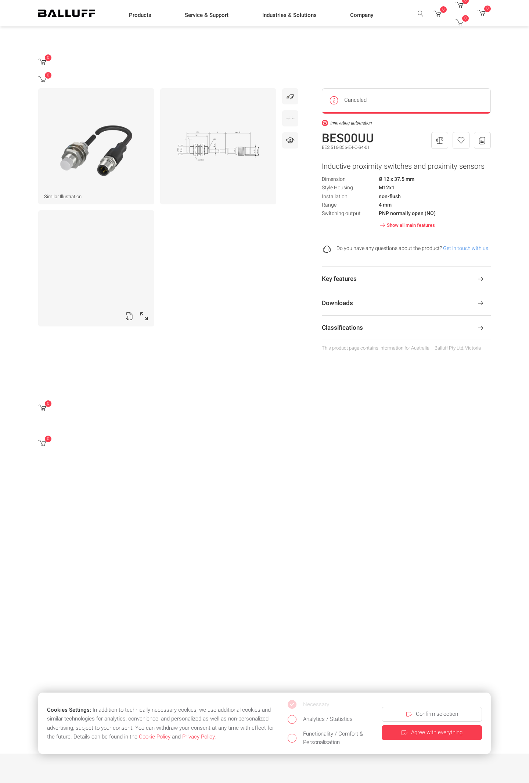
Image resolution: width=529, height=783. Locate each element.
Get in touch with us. (466, 248)
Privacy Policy (198, 736)
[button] (140, 15)
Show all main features (406, 225)
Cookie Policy (154, 736)
